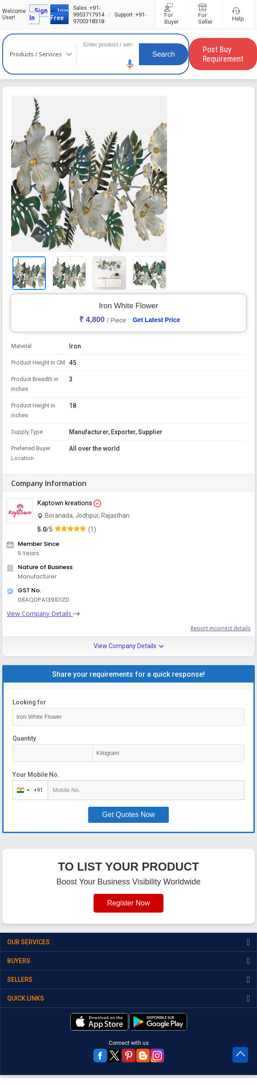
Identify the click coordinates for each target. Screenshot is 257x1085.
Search (163, 54)
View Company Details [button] (128, 646)
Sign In (38, 14)
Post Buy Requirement (223, 54)
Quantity (24, 738)
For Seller (206, 14)
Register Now (128, 903)
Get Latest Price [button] (156, 319)
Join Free (59, 14)
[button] (130, 64)
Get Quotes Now (128, 814)
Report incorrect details (220, 628)
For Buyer (172, 14)
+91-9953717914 (88, 11)
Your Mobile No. (35, 774)
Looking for (29, 702)
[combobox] (28, 790)
